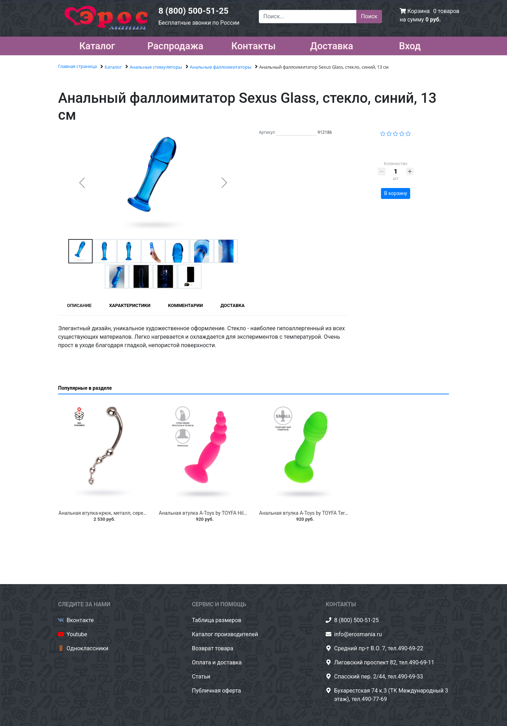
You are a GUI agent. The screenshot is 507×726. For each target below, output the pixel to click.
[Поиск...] (308, 16)
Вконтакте (80, 620)
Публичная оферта (216, 690)
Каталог (97, 44)
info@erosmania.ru (358, 634)
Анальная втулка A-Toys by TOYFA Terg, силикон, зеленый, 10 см (333, 513)
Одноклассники (87, 648)
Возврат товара (212, 648)
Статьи (201, 676)
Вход (410, 44)
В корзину (395, 193)
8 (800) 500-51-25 (193, 11)
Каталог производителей (225, 634)
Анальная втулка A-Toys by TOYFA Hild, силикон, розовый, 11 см (232, 513)
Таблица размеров (216, 620)
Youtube (77, 634)
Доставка (331, 44)
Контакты (253, 44)
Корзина (418, 11)
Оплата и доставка (217, 662)
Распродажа (175, 44)
